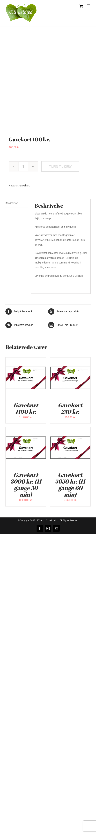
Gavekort (24, 185)
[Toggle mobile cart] (81, 6)
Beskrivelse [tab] (11, 203)
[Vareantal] (23, 166)
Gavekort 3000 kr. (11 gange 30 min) (25, 484)
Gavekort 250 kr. (70, 408)
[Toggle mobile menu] (89, 6)
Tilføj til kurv (60, 166)
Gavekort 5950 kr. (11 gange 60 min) (70, 484)
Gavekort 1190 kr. (26, 408)
